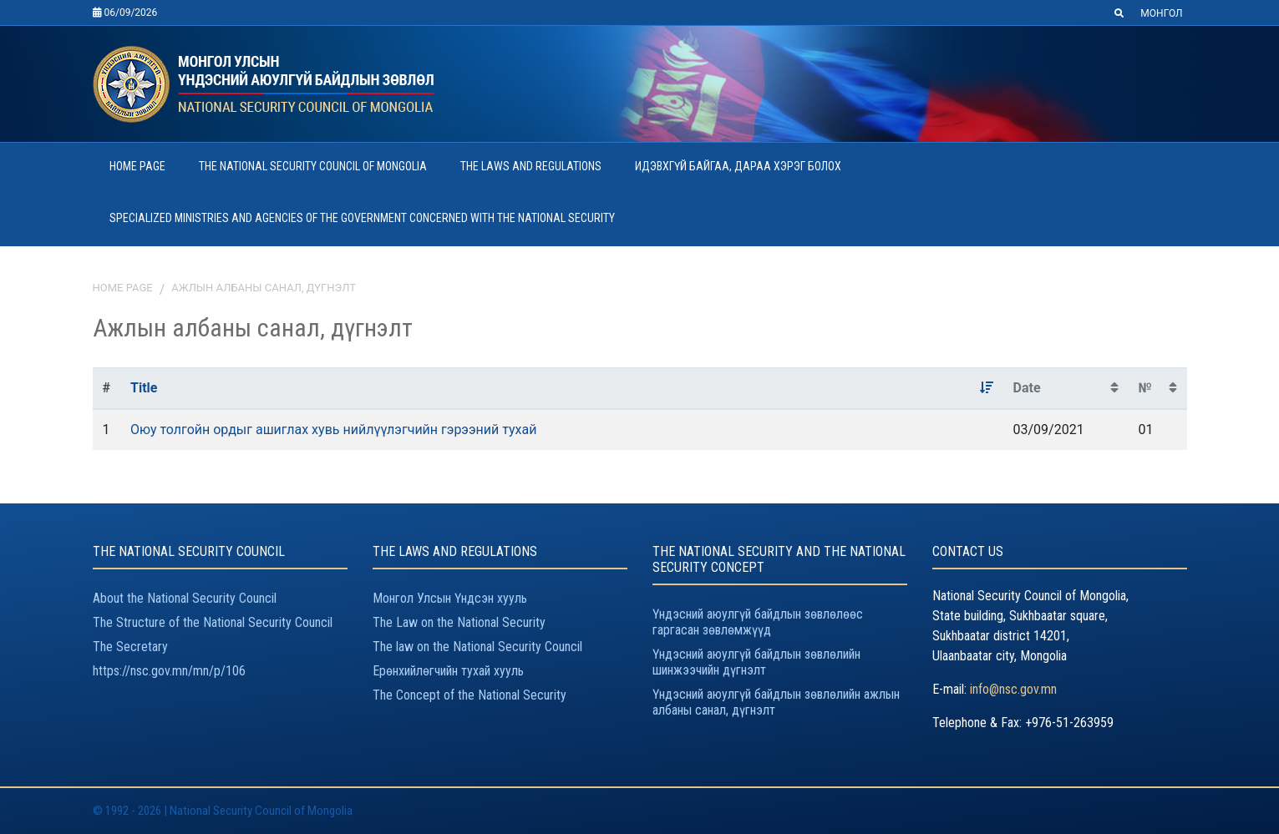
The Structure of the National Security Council (212, 622)
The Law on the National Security (459, 622)
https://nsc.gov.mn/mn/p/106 (169, 671)
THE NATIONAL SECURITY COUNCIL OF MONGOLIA (313, 166)
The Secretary (130, 647)
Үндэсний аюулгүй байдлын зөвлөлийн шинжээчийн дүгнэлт (756, 662)
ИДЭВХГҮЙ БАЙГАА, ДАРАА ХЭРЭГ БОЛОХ (738, 166)
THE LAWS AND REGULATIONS (530, 166)
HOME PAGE (137, 166)
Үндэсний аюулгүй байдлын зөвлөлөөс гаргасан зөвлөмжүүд (757, 622)
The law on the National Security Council (477, 647)
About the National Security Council (185, 598)
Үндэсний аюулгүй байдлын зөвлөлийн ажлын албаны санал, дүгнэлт (776, 702)
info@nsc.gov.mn (1013, 689)
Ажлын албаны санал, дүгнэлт (263, 287)
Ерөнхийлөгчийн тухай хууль (448, 671)
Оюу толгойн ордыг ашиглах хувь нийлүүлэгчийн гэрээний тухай (333, 429)
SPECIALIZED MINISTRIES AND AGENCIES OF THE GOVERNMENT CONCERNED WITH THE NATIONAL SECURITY (362, 218)
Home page (123, 287)
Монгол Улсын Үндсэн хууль (450, 598)
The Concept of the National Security (469, 695)
